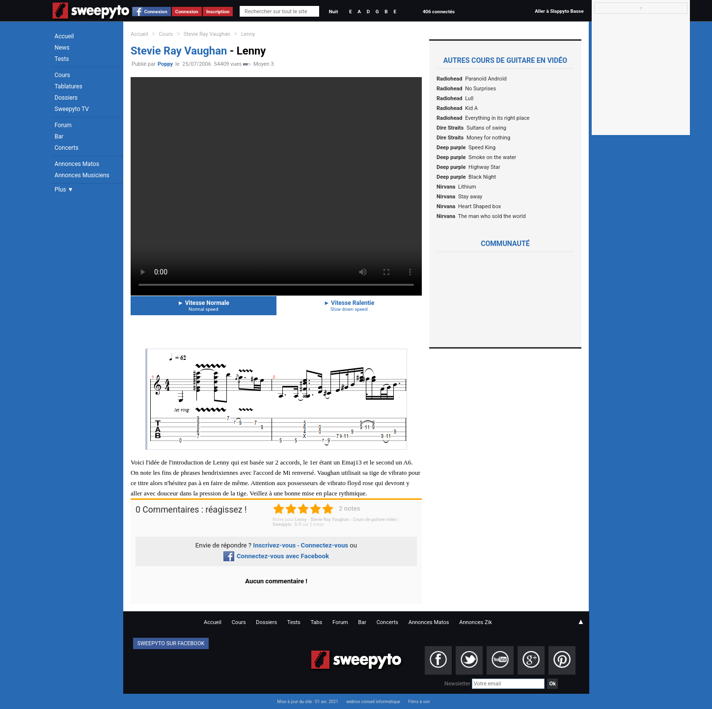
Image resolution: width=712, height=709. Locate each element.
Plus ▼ (64, 189)
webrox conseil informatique (373, 701)
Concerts (67, 147)
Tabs (316, 622)
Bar (59, 136)
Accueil (64, 36)
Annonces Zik (475, 622)
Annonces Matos (77, 164)
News (62, 47)
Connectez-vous (325, 545)
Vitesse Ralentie (349, 306)
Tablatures (68, 86)
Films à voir (419, 701)
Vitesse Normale (203, 306)
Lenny (248, 34)
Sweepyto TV (72, 109)
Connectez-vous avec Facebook (276, 556)
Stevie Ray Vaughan (207, 34)
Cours (62, 75)
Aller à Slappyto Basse (559, 11)
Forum (63, 125)
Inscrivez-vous (274, 545)
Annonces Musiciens (82, 175)
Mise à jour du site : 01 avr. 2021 (307, 701)
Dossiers (66, 97)
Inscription (218, 11)
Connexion (155, 11)
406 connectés (439, 11)
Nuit (333, 11)
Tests (62, 58)
